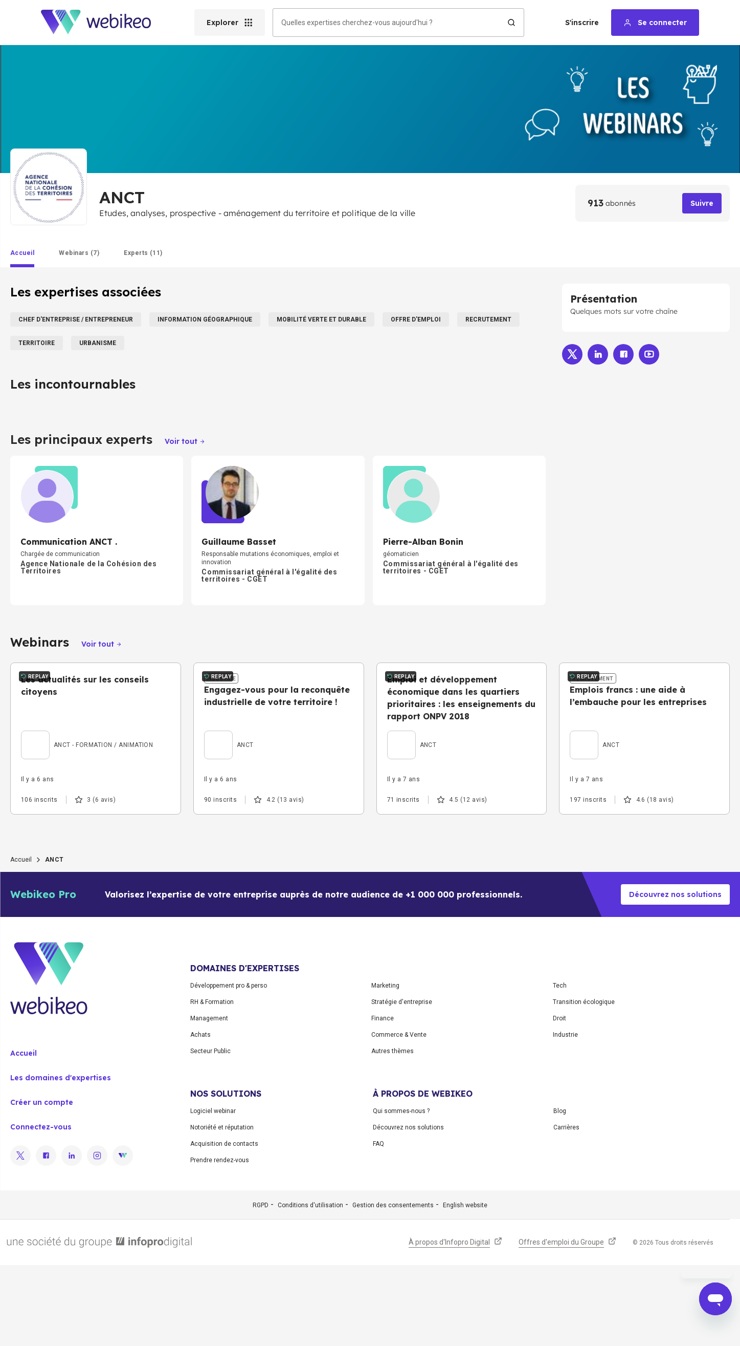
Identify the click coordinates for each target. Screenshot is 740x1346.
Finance (382, 1099)
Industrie (565, 1115)
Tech (560, 1066)
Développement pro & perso (228, 1066)
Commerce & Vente (399, 1115)
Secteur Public (210, 1132)
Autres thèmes (392, 1132)
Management (209, 1099)
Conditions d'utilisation (310, 1286)
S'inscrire (582, 22)
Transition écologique (584, 1082)
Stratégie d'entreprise (401, 1082)
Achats (200, 1115)
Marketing (385, 1066)
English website (465, 1286)
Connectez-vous (41, 1207)
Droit (559, 1099)
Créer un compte (41, 1183)
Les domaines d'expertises (60, 1158)
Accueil (21, 940)
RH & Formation (212, 1082)
